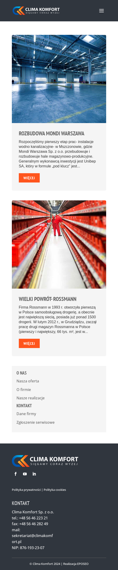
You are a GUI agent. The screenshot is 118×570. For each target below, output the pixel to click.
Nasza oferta (27, 381)
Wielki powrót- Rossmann (47, 299)
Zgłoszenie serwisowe (35, 422)
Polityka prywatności (26, 490)
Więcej (29, 178)
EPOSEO (82, 564)
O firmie (23, 389)
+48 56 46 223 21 (33, 518)
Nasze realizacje (30, 398)
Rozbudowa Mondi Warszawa (51, 133)
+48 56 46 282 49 (33, 523)
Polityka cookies (55, 490)
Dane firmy (26, 413)
